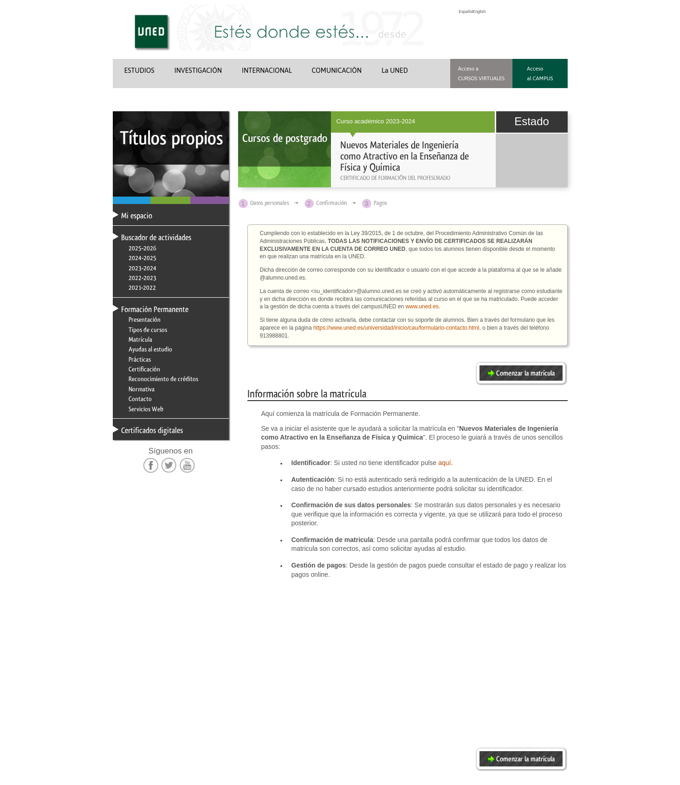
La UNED (395, 70)
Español (466, 11)
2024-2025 (142, 258)
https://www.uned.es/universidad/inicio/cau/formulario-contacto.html (396, 328)
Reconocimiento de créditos (163, 379)
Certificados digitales (152, 430)
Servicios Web (146, 409)
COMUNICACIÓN (337, 70)
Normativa (142, 389)
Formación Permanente (154, 309)
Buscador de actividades (156, 237)
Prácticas (140, 359)
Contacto (140, 399)
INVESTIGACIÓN (198, 70)
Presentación (145, 319)
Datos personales (269, 203)
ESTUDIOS (139, 70)
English (479, 11)
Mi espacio (136, 216)
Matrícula (140, 339)
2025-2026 (142, 248)
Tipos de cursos (148, 329)
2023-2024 (142, 268)
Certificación (144, 369)
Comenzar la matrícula (525, 373)
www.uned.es (422, 306)
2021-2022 (142, 287)
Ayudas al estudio (150, 349)
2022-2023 (142, 278)
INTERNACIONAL (267, 70)
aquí (444, 462)
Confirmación (331, 203)
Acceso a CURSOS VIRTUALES (481, 73)
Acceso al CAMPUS (540, 73)
